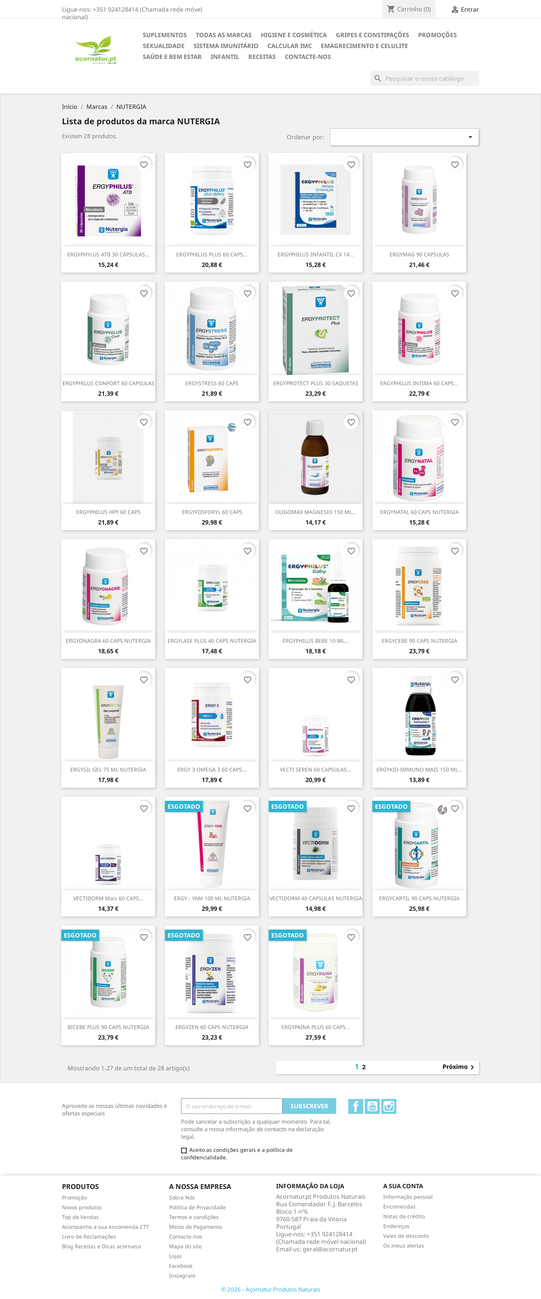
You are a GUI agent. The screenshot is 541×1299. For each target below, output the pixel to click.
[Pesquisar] (424, 78)
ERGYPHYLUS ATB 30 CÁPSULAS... (108, 254)
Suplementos (165, 35)
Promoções (437, 35)
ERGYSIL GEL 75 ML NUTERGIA (108, 769)
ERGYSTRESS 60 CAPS (212, 383)
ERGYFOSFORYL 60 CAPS (212, 511)
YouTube (372, 1106)
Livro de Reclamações (89, 1236)
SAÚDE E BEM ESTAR (172, 57)
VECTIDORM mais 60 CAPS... (108, 898)
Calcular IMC (289, 46)
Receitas (262, 57)
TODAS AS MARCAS (224, 35)
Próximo (460, 1067)
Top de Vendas (80, 1217)
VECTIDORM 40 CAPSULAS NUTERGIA (315, 898)
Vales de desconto (406, 1235)
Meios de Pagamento (195, 1226)
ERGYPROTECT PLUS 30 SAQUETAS (315, 383)
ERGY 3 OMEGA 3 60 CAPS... (211, 769)
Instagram (388, 1106)
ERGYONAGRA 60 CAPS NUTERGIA (108, 640)
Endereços (396, 1226)
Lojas (175, 1256)
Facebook (355, 1106)
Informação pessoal (408, 1196)
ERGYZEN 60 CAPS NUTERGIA (211, 1027)
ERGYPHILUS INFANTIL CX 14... (316, 254)
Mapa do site (185, 1246)
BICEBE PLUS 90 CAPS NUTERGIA (108, 1027)
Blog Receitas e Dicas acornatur (102, 1246)
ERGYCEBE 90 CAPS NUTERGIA (419, 640)
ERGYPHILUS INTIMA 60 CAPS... (419, 383)
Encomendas (399, 1206)
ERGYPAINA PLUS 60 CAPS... (315, 1027)
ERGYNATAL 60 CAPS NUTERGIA (419, 511)
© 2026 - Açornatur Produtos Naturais (270, 1289)
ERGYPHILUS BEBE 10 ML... (316, 640)
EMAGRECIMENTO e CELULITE (364, 46)
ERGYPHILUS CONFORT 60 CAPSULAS (108, 383)
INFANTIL (225, 57)
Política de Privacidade (197, 1207)
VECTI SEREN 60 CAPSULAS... (315, 769)
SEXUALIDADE (163, 46)
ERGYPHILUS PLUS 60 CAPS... (212, 254)
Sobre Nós (182, 1197)
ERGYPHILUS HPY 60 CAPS (108, 511)
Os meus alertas (403, 1245)
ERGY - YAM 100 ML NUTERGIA (212, 898)
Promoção (74, 1197)
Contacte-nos (308, 57)
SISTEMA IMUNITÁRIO (225, 46)
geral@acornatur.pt (330, 1249)
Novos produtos (82, 1207)
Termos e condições (194, 1217)
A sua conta (403, 1186)
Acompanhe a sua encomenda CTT (105, 1226)
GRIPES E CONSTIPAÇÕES (372, 35)
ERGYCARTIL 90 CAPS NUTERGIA (419, 898)
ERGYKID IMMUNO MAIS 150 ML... (419, 769)
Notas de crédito (404, 1216)
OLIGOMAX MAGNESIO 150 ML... (316, 511)
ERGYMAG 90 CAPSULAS (419, 254)
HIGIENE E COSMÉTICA (294, 35)
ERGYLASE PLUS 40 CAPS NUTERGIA (212, 640)
